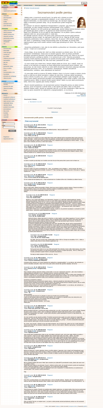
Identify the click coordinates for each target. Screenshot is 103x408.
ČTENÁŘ (4, 120)
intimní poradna (7, 32)
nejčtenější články (8, 103)
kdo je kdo (6, 111)
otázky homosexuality (9, 30)
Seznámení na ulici (36, 101)
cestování (6, 15)
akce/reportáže (7, 17)
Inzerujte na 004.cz (73, 406)
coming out (6, 54)
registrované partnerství (9, 11)
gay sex (5, 62)
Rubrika (27, 8)
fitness (5, 90)
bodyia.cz (58, 406)
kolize (5, 70)
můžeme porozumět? (9, 58)
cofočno (5, 19)
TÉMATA (4, 46)
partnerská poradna (8, 38)
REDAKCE (5, 93)
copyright (5, 117)
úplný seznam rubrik (8, 101)
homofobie (6, 74)
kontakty (5, 113)
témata (12, 5)
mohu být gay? (7, 52)
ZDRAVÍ (4, 81)
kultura (5, 9)
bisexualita (6, 50)
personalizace (7, 109)
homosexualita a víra (9, 72)
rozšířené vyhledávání (9, 99)
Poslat (78, 95)
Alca (85, 94)
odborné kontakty (8, 88)
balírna (5, 64)
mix (4, 43)
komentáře (51, 5)
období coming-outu (8, 34)
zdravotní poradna (8, 36)
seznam (37, 8)
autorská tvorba (7, 23)
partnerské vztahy (8, 66)
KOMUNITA (5, 7)
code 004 (5, 115)
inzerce (5, 95)
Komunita (32, 8)
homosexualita (7, 48)
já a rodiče (6, 56)
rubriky (5, 5)
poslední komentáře (8, 107)
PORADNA (5, 28)
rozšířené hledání (62, 5)
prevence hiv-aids (8, 86)
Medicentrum (55, 112)
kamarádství (6, 60)
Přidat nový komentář (31, 121)
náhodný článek (28, 5)
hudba (5, 21)
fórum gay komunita (40, 5)
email (34, 126)
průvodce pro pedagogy (9, 76)
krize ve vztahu (7, 68)
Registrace (6, 136)
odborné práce (7, 78)
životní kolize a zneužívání (7, 41)
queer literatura (7, 25)
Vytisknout (83, 95)
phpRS (85, 406)
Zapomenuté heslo (8, 138)
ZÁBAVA (4, 14)
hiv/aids (19, 5)
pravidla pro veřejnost (9, 97)
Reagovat (49, 124)
